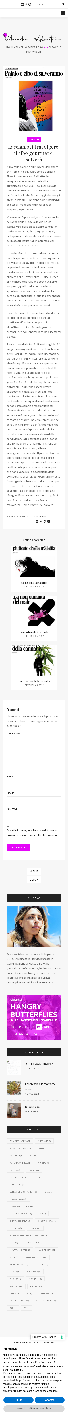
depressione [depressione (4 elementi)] (17, 1184)
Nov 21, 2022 (32, 1068)
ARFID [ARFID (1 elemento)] (34, 1155)
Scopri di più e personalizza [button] (34, 1408)
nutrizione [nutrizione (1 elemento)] (42, 1264)
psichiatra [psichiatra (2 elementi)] (16, 1286)
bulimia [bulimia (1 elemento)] (34, 1170)
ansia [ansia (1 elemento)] (43, 1148)
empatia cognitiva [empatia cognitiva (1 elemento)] (20, 1221)
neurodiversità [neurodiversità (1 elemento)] (19, 1264)
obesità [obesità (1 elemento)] (15, 1272)
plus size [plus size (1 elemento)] (15, 1279)
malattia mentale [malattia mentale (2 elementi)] (20, 1250)
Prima (34, 871)
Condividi (40, 516)
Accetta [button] (49, 1400)
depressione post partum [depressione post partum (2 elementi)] (23, 1192)
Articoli (34, 139)
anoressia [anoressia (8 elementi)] (44, 1141)
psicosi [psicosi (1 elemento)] (14, 1293)
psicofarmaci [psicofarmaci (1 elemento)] (38, 1286)
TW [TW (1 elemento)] (26, 1308)
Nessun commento (17, 516)
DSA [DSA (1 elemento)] (43, 1214)
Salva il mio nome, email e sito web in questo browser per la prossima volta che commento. (33, 832)
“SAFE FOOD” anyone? (39, 1063)
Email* (10, 792)
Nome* (11, 776)
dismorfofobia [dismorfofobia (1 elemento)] (18, 1199)
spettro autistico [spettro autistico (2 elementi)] (46, 1301)
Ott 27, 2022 (31, 1111)
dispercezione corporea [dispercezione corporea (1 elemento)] (23, 1206)
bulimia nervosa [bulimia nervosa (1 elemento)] (19, 1177)
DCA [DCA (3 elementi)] (40, 1177)
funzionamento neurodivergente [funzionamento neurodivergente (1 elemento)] (28, 1235)
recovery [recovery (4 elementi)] (47, 1293)
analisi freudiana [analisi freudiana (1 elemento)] (20, 1141)
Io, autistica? (32, 1106)
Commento (13, 733)
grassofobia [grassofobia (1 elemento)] (34, 1243)
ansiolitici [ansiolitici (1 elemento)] (16, 1155)
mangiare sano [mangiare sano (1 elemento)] (46, 1250)
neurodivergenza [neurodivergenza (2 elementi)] (36, 1257)
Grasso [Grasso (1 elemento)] (14, 1243)
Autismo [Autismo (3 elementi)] (43, 1163)
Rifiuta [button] (18, 1400)
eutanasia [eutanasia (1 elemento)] (16, 1228)
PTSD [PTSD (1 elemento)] (29, 1293)
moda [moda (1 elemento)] (14, 1257)
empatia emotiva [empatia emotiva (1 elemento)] (47, 1221)
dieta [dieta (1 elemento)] (48, 1192)
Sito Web (12, 809)
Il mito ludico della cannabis (34, 681)
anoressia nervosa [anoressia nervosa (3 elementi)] (20, 1148)
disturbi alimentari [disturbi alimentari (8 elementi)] (21, 1214)
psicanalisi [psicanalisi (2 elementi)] (35, 1279)
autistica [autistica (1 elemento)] (15, 1170)
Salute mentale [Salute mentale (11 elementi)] (19, 1301)
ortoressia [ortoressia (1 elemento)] (34, 1272)
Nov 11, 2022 (32, 1093)
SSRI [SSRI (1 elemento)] (13, 1308)
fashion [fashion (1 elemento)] (35, 1228)
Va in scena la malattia (34, 582)
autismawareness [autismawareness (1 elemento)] (20, 1163)
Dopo (34, 880)
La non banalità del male (34, 632)
